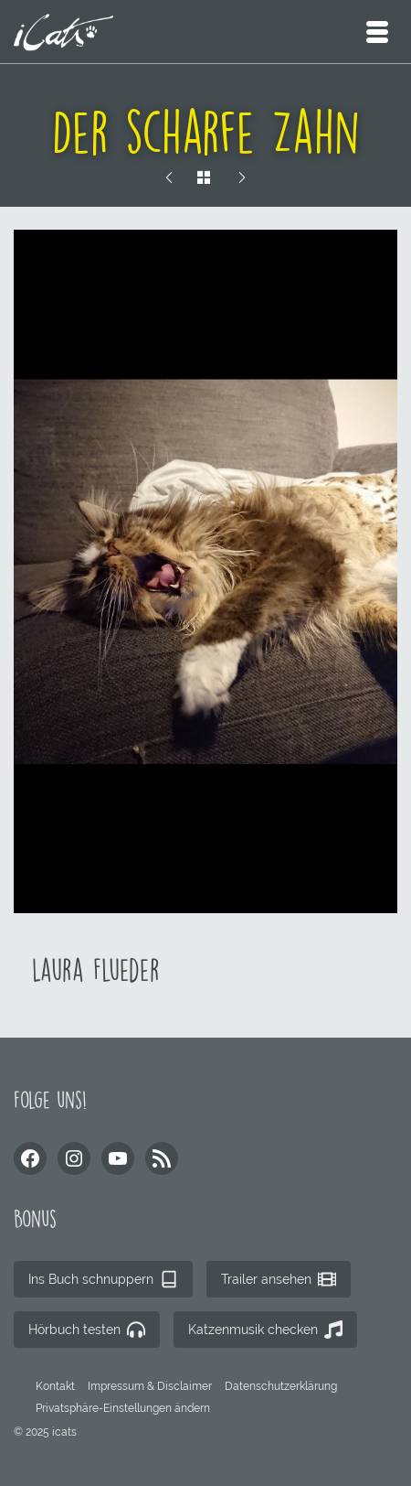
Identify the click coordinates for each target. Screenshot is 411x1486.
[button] (123, 1408)
